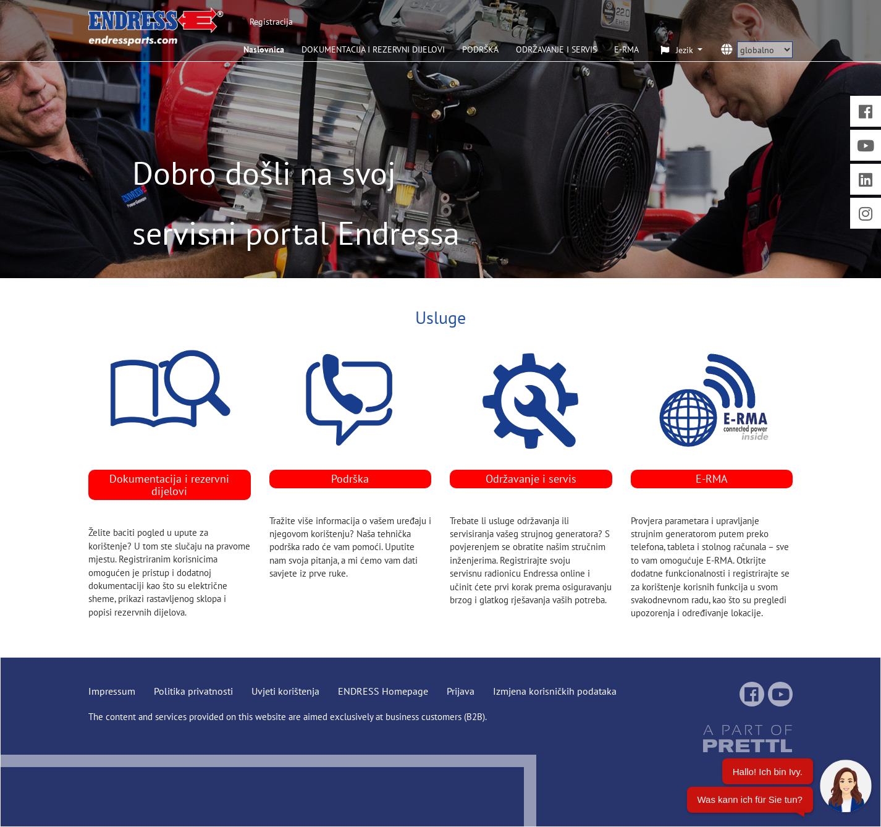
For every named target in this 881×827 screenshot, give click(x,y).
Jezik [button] (678, 50)
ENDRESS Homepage (383, 691)
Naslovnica (263, 49)
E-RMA (626, 49)
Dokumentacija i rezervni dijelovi (169, 485)
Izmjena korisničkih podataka (555, 691)
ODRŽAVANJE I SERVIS (556, 49)
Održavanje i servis (531, 479)
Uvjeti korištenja (285, 691)
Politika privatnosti (193, 691)
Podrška (350, 479)
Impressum (111, 691)
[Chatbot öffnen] (779, 790)
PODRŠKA (480, 49)
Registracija (271, 21)
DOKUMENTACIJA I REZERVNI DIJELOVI (373, 49)
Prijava (460, 691)
